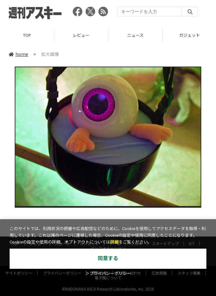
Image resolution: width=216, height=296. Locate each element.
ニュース (135, 35)
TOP (27, 35)
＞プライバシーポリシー (108, 273)
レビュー (81, 35)
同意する (108, 258)
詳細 (114, 242)
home (18, 54)
